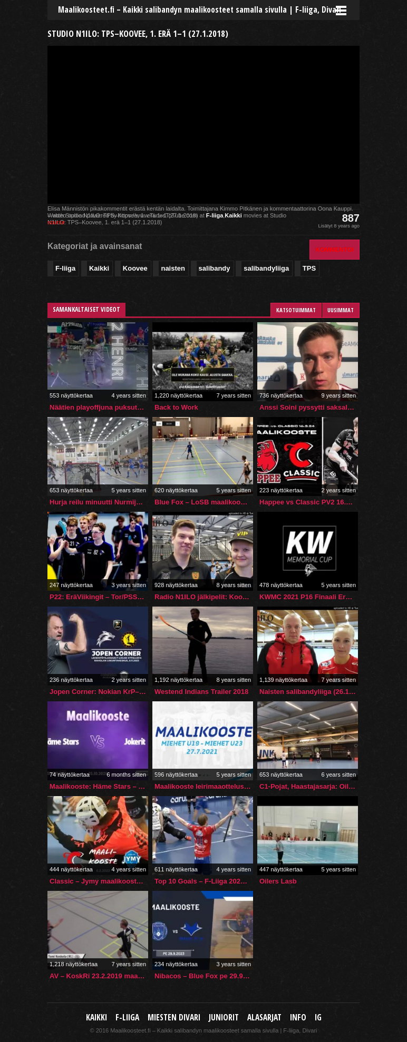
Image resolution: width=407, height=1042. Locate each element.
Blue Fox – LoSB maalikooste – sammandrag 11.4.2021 (203, 502)
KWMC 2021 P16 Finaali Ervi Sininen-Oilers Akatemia (308, 597)
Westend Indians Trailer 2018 (201, 692)
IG (318, 1017)
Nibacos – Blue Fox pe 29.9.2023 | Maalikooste (203, 976)
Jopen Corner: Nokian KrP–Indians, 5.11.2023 (99, 692)
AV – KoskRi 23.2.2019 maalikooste (99, 976)
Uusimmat (340, 310)
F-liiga (214, 215)
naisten (173, 268)
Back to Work (176, 407)
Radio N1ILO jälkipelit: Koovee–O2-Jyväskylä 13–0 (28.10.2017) (203, 597)
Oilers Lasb (278, 881)
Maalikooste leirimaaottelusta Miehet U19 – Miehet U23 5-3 (203, 786)
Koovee (135, 268)
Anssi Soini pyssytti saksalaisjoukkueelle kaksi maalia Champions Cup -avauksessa (308, 407)
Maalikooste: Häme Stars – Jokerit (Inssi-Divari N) (99, 786)
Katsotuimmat (296, 310)
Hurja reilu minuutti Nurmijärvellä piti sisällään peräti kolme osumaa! (99, 502)
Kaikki (233, 215)
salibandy (214, 268)
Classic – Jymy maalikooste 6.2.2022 (99, 881)
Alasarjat (264, 1017)
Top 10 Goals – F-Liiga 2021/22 (203, 881)
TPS (309, 268)
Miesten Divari (174, 1017)
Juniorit (224, 1017)
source (56, 222)
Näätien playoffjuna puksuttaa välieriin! (99, 407)
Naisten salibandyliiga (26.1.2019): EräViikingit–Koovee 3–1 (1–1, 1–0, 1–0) (308, 692)
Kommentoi (334, 249)
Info (298, 1017)
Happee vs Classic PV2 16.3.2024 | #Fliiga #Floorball (308, 502)
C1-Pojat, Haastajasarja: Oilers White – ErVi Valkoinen (308, 786)
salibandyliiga (266, 268)
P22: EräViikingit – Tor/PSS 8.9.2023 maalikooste (99, 597)
